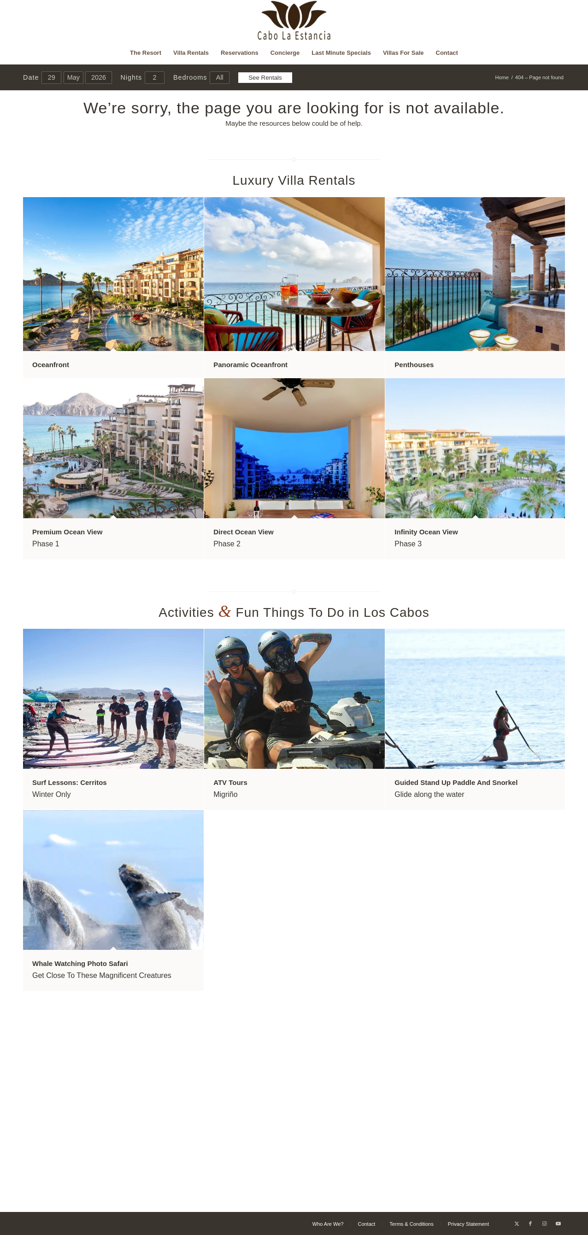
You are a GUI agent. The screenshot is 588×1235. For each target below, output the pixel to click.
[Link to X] (516, 1223)
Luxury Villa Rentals (294, 180)
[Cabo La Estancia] (294, 20)
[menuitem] (145, 52)
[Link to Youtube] (558, 1223)
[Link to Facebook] (530, 1223)
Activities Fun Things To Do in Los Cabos (294, 612)
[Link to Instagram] (544, 1223)
